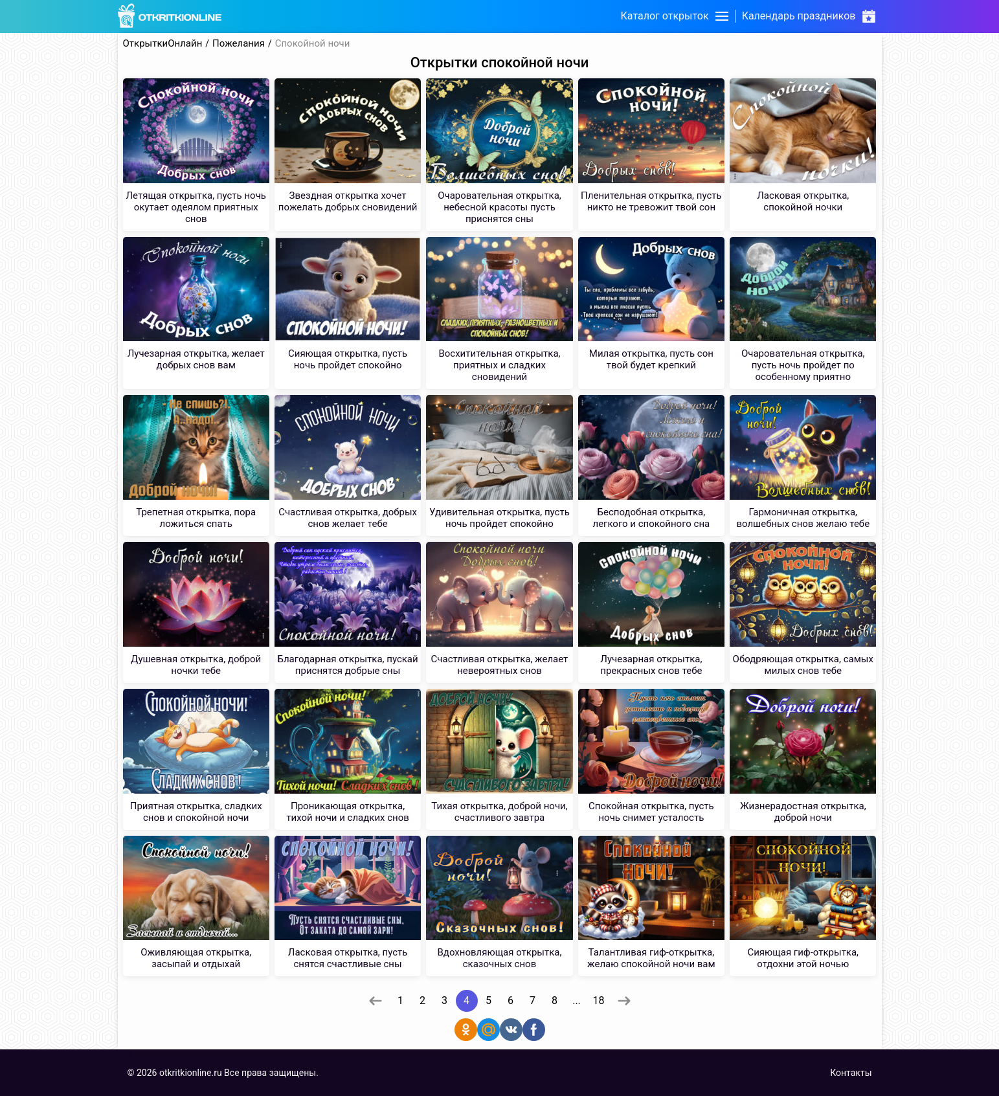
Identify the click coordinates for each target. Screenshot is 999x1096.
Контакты (850, 1073)
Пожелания (238, 43)
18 (599, 1000)
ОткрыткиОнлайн (163, 43)
